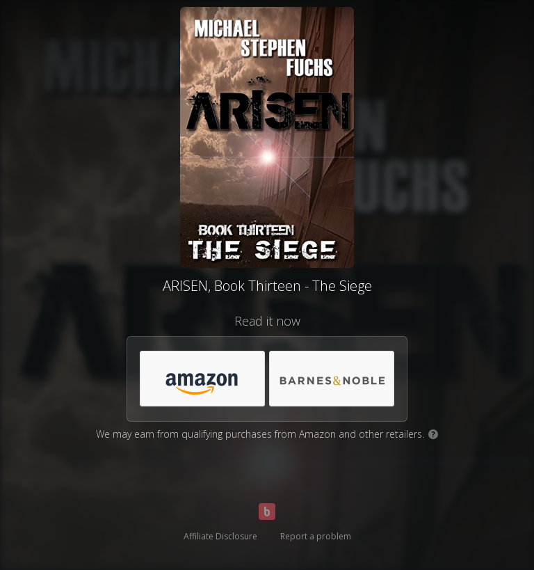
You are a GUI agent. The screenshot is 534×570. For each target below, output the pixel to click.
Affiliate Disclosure (220, 536)
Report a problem (315, 536)
